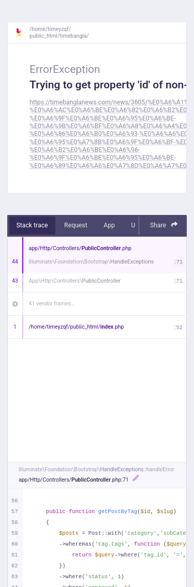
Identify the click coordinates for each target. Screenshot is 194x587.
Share (164, 225)
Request (75, 225)
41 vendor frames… (52, 303)
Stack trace (32, 225)
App (109, 225)
